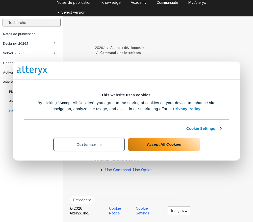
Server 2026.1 (29, 53)
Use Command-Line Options (130, 169)
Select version (71, 12)
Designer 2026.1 (29, 43)
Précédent (82, 200)
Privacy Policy (186, 109)
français (179, 210)
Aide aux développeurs (127, 48)
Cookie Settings (200, 128)
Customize (89, 144)
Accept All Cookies (164, 144)
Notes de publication (19, 34)
